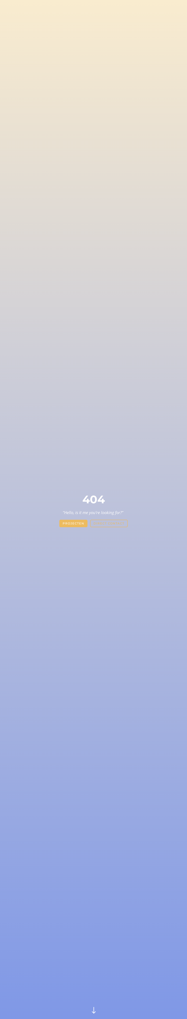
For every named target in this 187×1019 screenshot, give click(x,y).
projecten (73, 523)
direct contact (109, 523)
